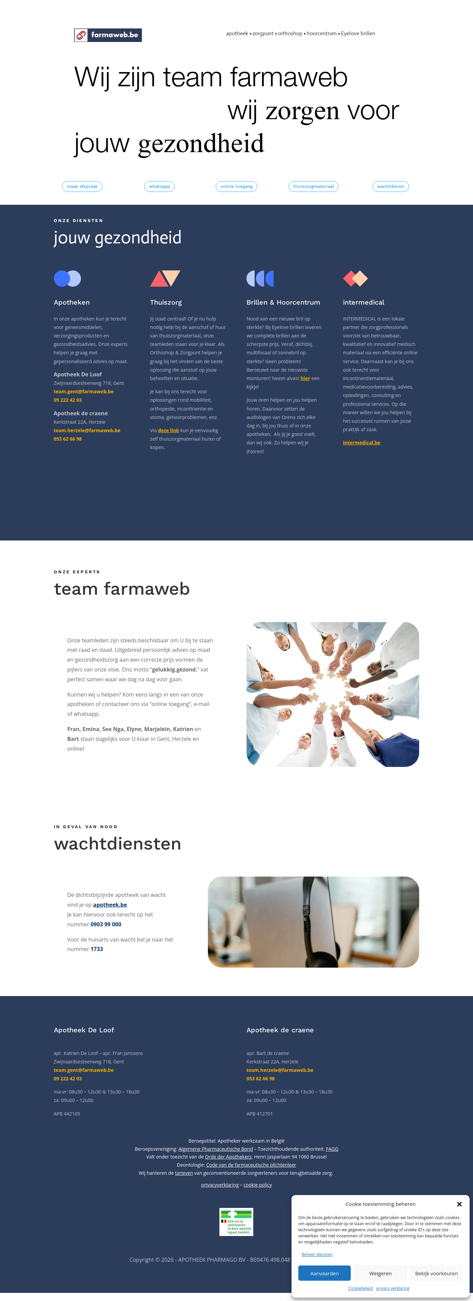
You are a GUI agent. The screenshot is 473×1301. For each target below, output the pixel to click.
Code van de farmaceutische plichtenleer (251, 1165)
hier (305, 378)
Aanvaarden (324, 1273)
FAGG (332, 1149)
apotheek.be (110, 904)
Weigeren (380, 1273)
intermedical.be (361, 442)
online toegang (236, 186)
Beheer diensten (317, 1254)
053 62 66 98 (260, 1078)
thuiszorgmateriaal (313, 186)
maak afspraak (82, 186)
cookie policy (257, 1185)
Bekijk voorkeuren (436, 1273)
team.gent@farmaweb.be (84, 391)
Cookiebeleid (360, 1288)
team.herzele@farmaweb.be (279, 1070)
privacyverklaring (220, 1185)
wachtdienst (390, 186)
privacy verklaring (392, 1288)
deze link (168, 430)
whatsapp (159, 186)
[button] (459, 1204)
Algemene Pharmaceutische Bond (215, 1149)
